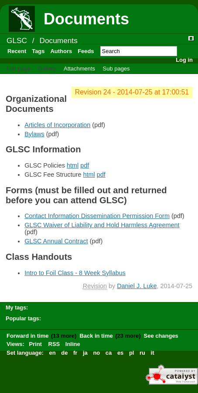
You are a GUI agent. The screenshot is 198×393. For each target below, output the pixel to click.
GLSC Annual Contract (56, 241)
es (120, 352)
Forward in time (27, 336)
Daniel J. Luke (137, 285)
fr (75, 352)
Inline (72, 344)
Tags (38, 51)
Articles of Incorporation (57, 124)
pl (131, 352)
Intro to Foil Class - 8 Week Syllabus (75, 272)
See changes (161, 336)
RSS (54, 344)
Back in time (96, 336)
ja (85, 352)
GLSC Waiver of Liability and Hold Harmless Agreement (101, 225)
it (152, 352)
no (96, 352)
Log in (184, 60)
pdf (84, 165)
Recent (16, 51)
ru (142, 352)
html (73, 165)
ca (109, 352)
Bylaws (34, 134)
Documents (58, 40)
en (52, 352)
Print (35, 344)
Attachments (79, 68)
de (64, 352)
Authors (61, 51)
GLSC (17, 40)
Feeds (86, 51)
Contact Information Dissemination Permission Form (97, 215)
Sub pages (116, 68)
